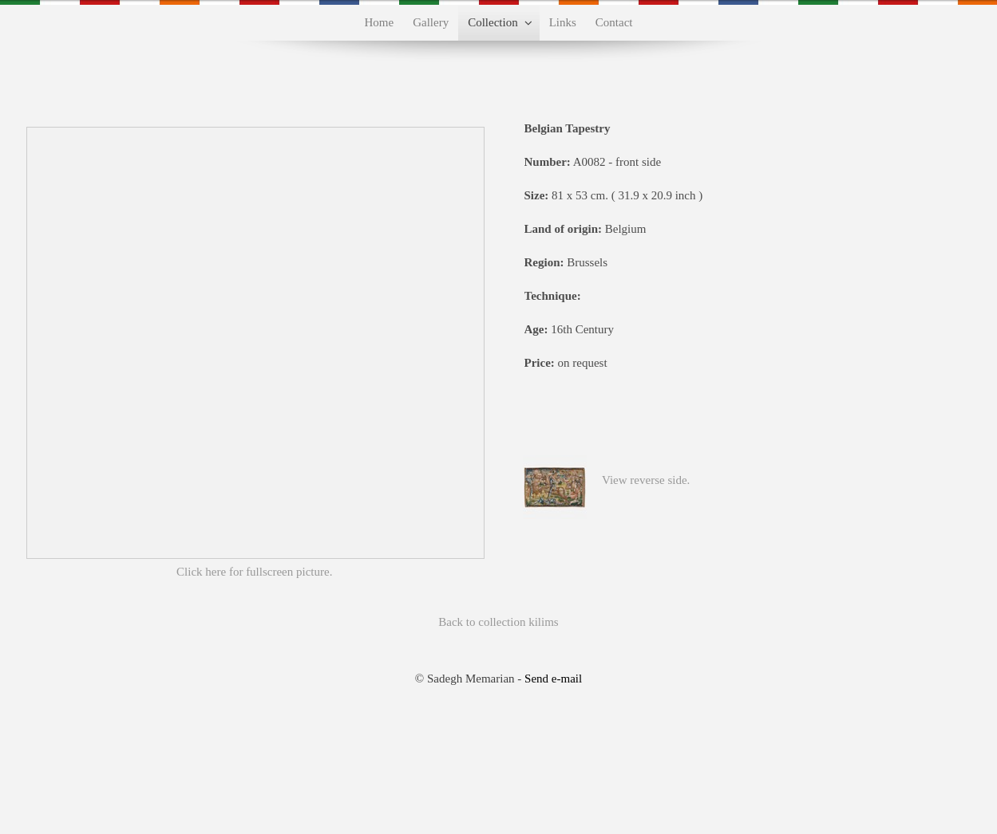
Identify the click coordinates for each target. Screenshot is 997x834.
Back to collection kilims (498, 622)
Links (562, 22)
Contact (614, 22)
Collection (493, 22)
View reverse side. (646, 480)
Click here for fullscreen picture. (254, 571)
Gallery (431, 22)
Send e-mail (553, 678)
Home (379, 22)
